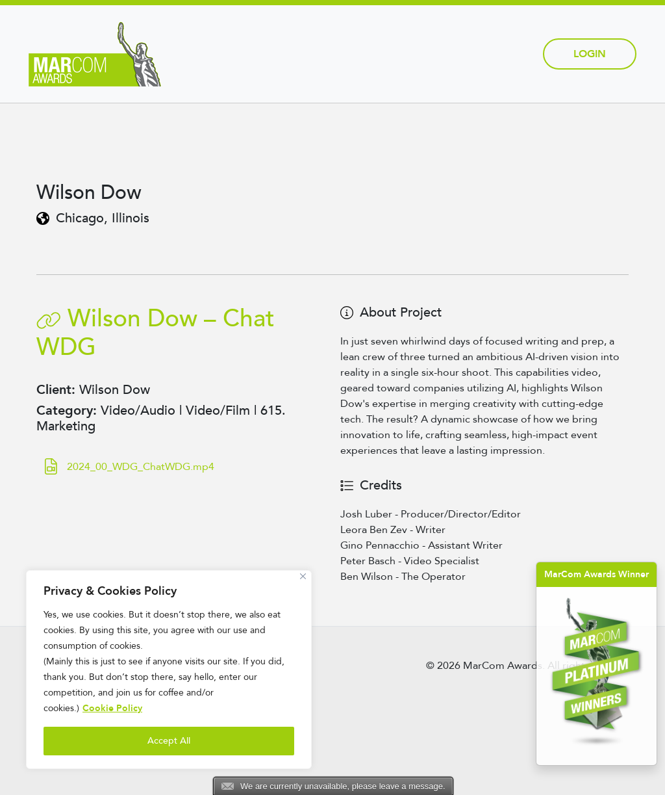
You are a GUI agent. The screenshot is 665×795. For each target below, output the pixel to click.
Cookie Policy (112, 708)
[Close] (303, 576)
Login (589, 54)
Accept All (168, 741)
